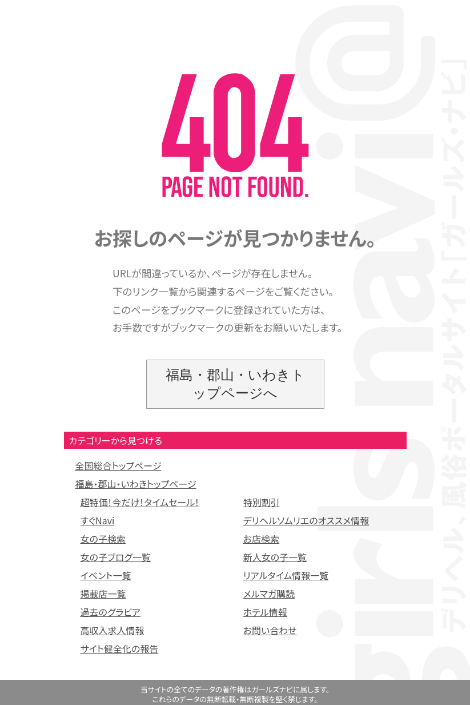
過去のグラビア (110, 612)
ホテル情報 (265, 612)
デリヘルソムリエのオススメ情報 (306, 520)
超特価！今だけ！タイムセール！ (140, 502)
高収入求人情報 (112, 630)
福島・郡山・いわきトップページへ (235, 384)
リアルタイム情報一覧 (286, 575)
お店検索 (261, 538)
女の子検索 (103, 538)
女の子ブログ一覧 (116, 557)
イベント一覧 (106, 575)
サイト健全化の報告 (120, 648)
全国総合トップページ (118, 465)
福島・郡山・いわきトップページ (135, 484)
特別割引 (261, 502)
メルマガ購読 (269, 593)
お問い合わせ (270, 630)
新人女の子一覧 (275, 557)
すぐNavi (98, 520)
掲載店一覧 (103, 593)
